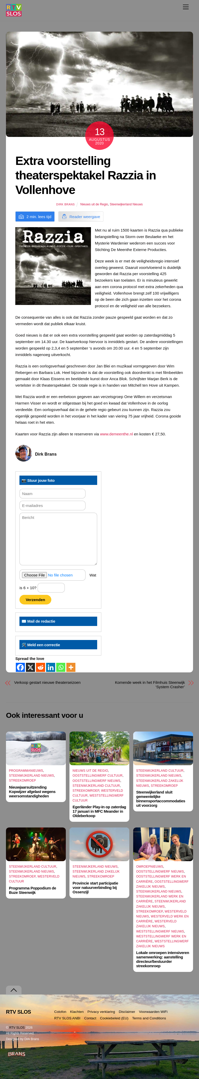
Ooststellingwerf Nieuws (96, 781)
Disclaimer (127, 1012)
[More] (70, 667)
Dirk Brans (65, 204)
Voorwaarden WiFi (153, 1012)
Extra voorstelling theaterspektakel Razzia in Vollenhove (85, 175)
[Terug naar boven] (14, 990)
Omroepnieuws (149, 866)
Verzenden (35, 599)
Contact (90, 1018)
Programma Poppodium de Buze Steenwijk (32, 890)
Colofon (60, 1012)
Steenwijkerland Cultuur (96, 786)
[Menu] (186, 7)
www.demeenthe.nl (116, 434)
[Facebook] (20, 667)
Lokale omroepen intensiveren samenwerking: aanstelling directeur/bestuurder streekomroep (162, 959)
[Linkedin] (50, 667)
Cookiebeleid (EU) (114, 1018)
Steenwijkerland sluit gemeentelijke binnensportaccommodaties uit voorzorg (160, 798)
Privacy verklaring (101, 1012)
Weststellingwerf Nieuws (160, 931)
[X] (30, 667)
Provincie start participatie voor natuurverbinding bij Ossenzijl (95, 887)
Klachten (77, 1012)
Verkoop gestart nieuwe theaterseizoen (47, 682)
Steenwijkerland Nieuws (126, 204)
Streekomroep (22, 780)
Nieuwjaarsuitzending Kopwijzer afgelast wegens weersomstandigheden (32, 791)
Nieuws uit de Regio (94, 204)
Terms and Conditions (149, 1018)
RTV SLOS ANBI (67, 1018)
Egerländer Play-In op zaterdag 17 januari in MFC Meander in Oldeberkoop (99, 811)
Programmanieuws (26, 770)
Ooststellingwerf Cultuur (98, 775)
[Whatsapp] (60, 667)
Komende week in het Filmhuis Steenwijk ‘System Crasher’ (150, 684)
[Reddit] (40, 667)
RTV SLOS (17, 1027)
